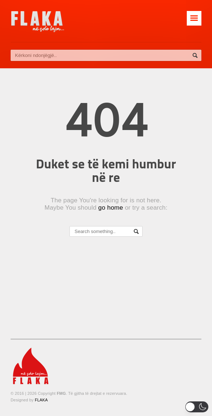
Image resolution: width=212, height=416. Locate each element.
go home (110, 207)
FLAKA (41, 400)
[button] (196, 406)
